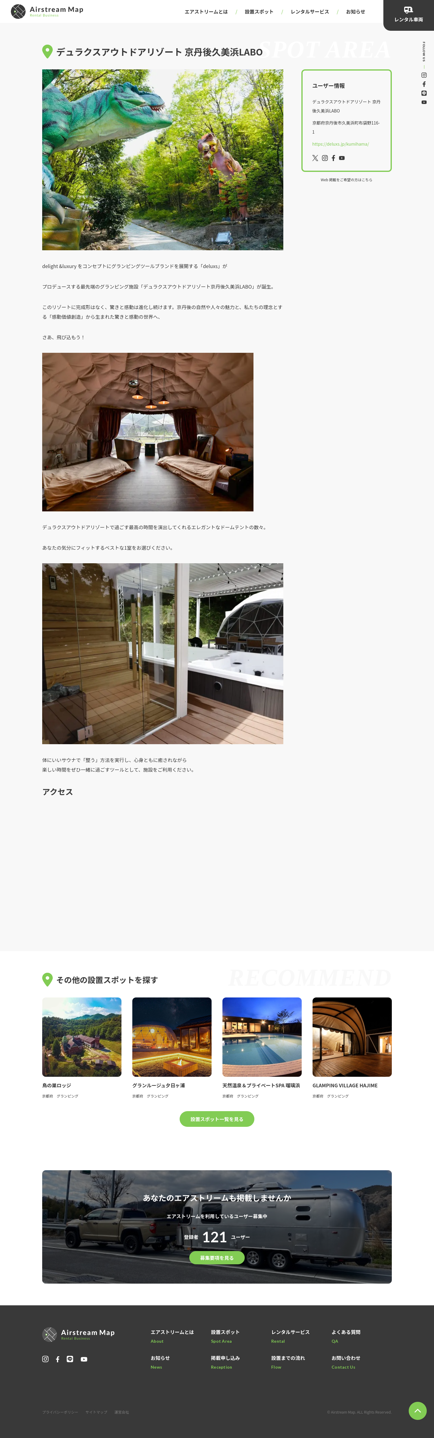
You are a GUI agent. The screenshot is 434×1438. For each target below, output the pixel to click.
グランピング (67, 1095)
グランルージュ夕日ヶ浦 (158, 1085)
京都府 (47, 1095)
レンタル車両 (408, 19)
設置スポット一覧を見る (217, 1119)
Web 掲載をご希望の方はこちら (346, 179)
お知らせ (355, 11)
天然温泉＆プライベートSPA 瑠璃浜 (261, 1085)
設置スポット (259, 11)
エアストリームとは (206, 11)
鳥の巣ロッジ (56, 1085)
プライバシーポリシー (60, 1411)
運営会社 (122, 1411)
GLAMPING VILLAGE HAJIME (345, 1085)
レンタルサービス (310, 11)
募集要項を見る (217, 1257)
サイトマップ (96, 1411)
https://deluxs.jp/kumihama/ (340, 144)
